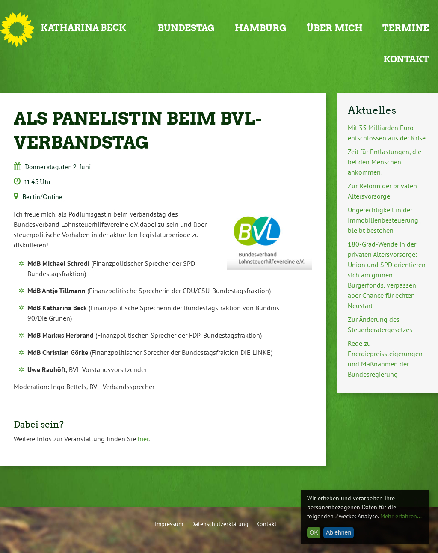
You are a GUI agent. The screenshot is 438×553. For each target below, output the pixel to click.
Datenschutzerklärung (220, 524)
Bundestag (186, 28)
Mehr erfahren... (401, 516)
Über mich (335, 28)
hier (143, 438)
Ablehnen (338, 532)
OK (314, 532)
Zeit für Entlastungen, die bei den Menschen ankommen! (384, 161)
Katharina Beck (83, 27)
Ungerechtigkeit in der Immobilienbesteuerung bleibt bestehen (383, 220)
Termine (405, 28)
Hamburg (261, 28)
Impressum (169, 524)
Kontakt (406, 59)
